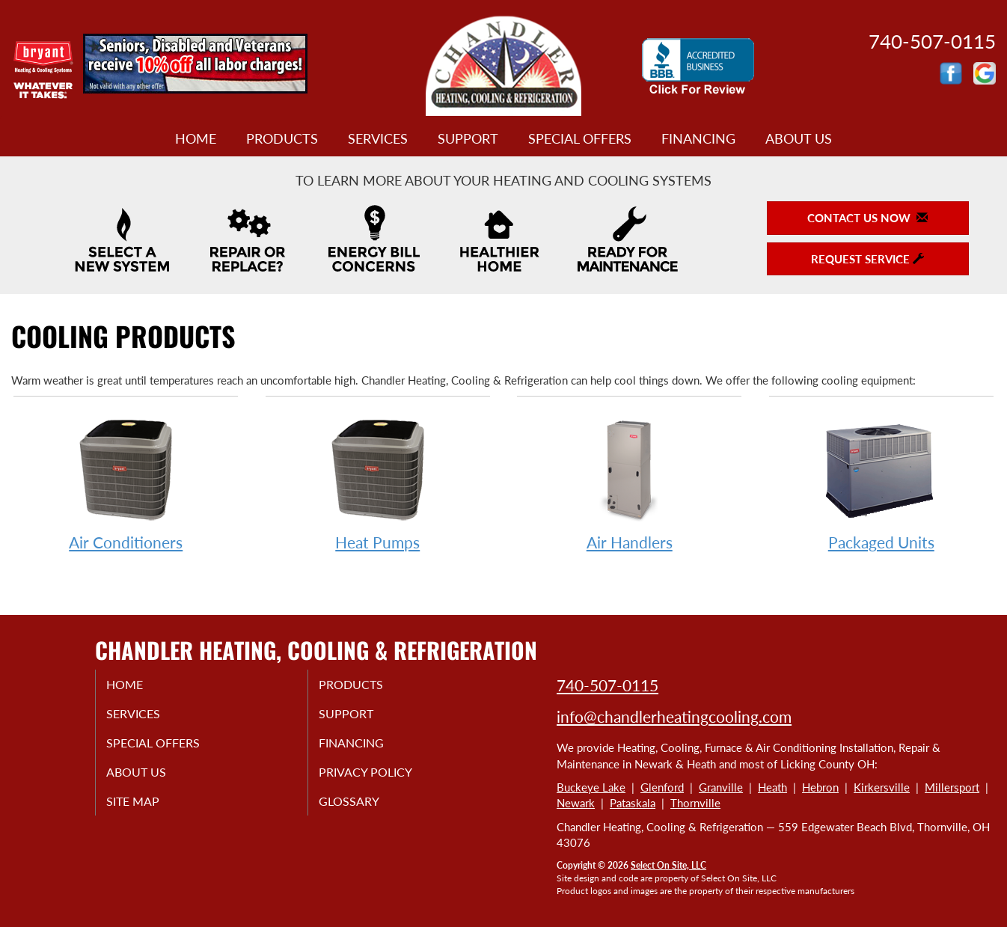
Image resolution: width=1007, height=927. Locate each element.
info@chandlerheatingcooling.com (674, 716)
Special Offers (579, 138)
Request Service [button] (867, 259)
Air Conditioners (125, 481)
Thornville (695, 803)
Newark (576, 803)
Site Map (148, 811)
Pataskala (632, 803)
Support (468, 138)
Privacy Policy (383, 779)
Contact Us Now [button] (867, 217)
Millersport (952, 787)
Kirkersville (882, 787)
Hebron (820, 787)
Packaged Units (881, 481)
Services (378, 138)
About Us (798, 138)
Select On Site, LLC (668, 865)
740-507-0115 (607, 685)
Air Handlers (629, 481)
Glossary (364, 811)
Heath (772, 787)
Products (282, 138)
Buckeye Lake (591, 787)
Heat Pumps (378, 481)
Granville (721, 787)
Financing (698, 138)
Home (195, 138)
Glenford (662, 787)
